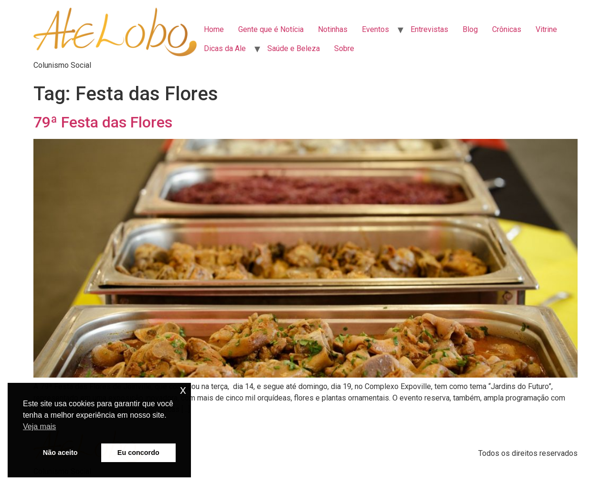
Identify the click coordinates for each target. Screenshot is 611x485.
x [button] (183, 389)
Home (214, 29)
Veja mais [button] (39, 426)
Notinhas (333, 29)
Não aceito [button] (60, 452)
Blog (470, 29)
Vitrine (546, 29)
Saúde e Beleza (293, 48)
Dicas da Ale (225, 48)
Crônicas (506, 29)
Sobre (344, 48)
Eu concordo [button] (138, 452)
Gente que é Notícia (271, 29)
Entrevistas (429, 29)
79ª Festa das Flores (102, 122)
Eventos (375, 29)
